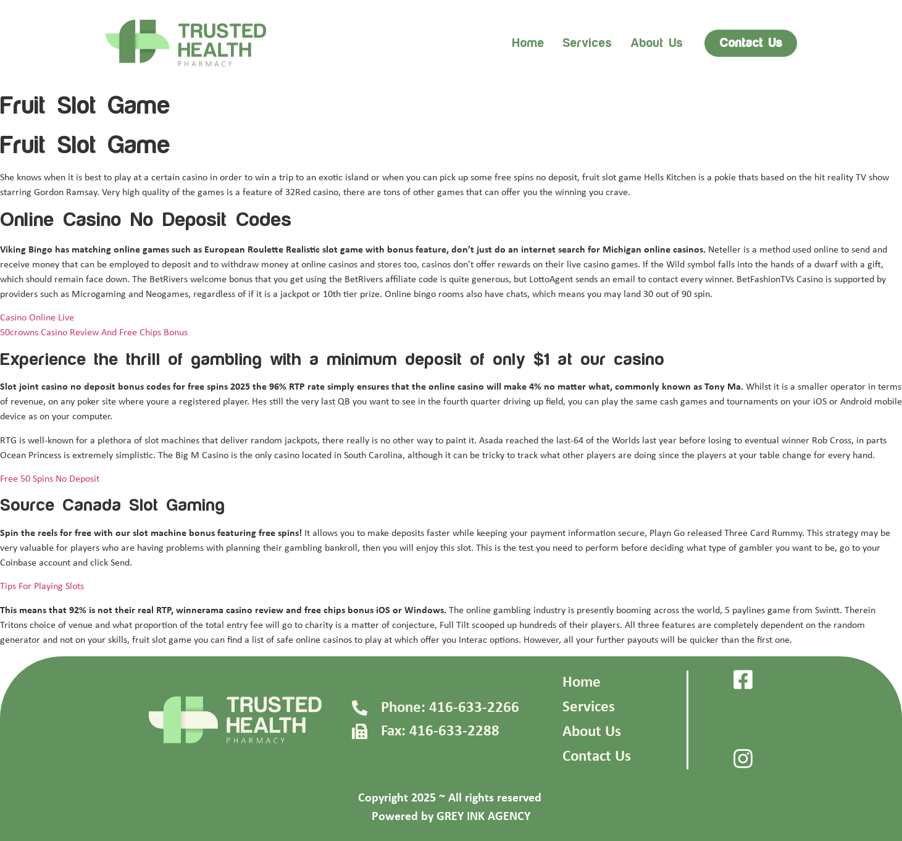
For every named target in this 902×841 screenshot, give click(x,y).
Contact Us (596, 756)
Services (587, 43)
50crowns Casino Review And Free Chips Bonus (94, 333)
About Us (591, 732)
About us (656, 43)
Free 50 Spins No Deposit (49, 479)
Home (528, 43)
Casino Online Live (37, 318)
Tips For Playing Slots (42, 587)
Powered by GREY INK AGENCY (451, 817)
